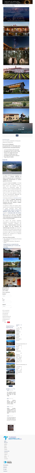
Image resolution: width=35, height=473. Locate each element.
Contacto (5, 449)
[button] (3, 166)
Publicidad (6, 452)
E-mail (3, 299)
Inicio (3, 139)
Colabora (5, 454)
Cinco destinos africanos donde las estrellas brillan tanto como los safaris (11, 402)
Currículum (6, 458)
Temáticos (5, 471)
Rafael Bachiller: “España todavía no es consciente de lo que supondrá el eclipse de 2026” (11, 411)
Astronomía (7, 139)
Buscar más (10, 386)
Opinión (3, 304)
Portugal (5, 469)
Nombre (3, 294)
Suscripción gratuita (26, 132)
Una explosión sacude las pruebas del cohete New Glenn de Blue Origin (11, 394)
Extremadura (6, 465)
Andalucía (5, 467)
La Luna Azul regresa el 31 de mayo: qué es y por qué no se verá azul (11, 419)
